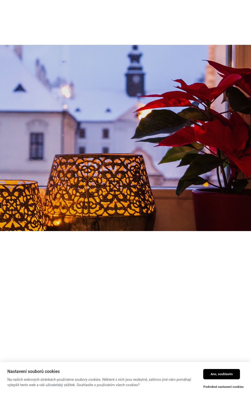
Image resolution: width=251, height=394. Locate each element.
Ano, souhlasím (222, 374)
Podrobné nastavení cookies (223, 387)
